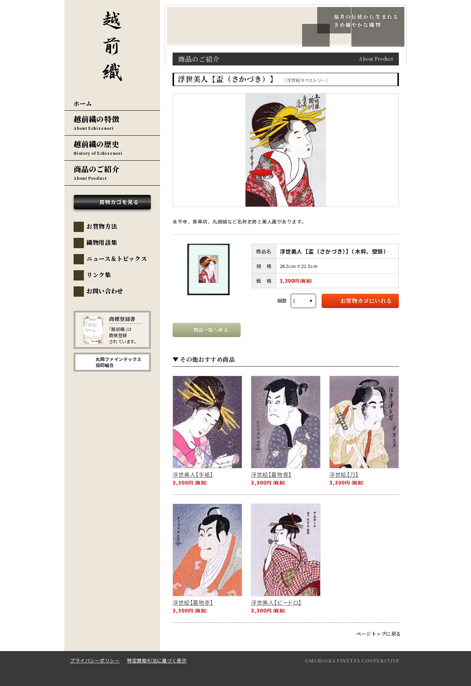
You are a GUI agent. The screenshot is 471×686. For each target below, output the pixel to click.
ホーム (83, 103)
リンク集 (98, 275)
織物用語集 (101, 242)
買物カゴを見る (119, 202)
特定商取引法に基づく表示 (157, 660)
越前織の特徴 (97, 119)
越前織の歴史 (97, 144)
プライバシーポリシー (95, 660)
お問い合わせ (104, 291)
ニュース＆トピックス (116, 258)
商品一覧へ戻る (211, 329)
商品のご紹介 (97, 169)
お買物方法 (101, 226)
